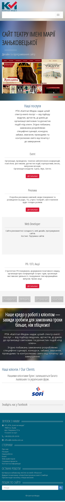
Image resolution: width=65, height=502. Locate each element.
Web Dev (24, 299)
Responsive (42, 299)
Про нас (5, 449)
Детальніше (32, 176)
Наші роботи (7, 454)
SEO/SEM (57, 299)
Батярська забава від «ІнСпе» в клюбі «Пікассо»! (22, 473)
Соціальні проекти (9, 461)
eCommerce (10, 299)
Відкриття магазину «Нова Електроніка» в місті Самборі (25, 475)
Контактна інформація (11, 463)
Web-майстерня (8, 459)
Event (4, 456)
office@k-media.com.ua (14, 440)
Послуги (5, 451)
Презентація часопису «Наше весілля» (18, 477)
